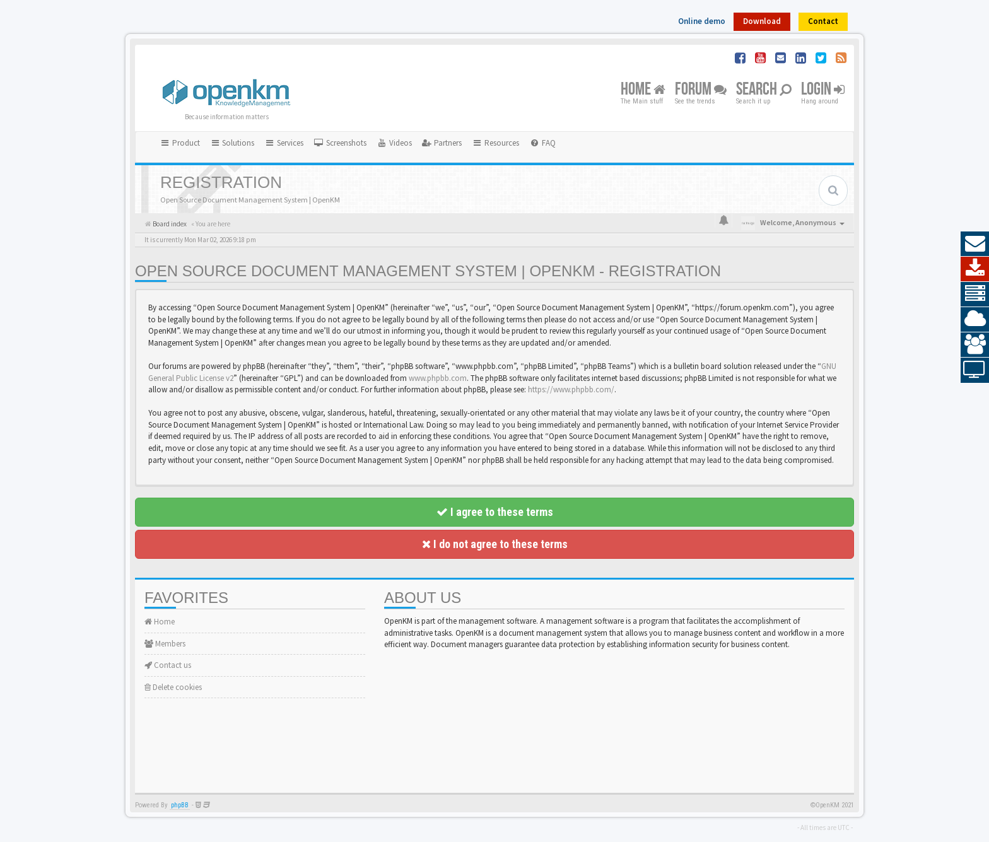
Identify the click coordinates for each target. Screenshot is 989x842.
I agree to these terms (494, 511)
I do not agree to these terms (495, 544)
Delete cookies (173, 687)
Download (762, 21)
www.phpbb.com (438, 378)
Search (764, 89)
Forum (701, 89)
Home (643, 89)
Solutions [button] (232, 142)
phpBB (180, 805)
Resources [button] (495, 142)
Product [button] (180, 142)
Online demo (701, 21)
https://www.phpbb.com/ (571, 389)
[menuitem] (340, 143)
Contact (823, 21)
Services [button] (283, 142)
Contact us (167, 665)
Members (164, 643)
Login (823, 89)
